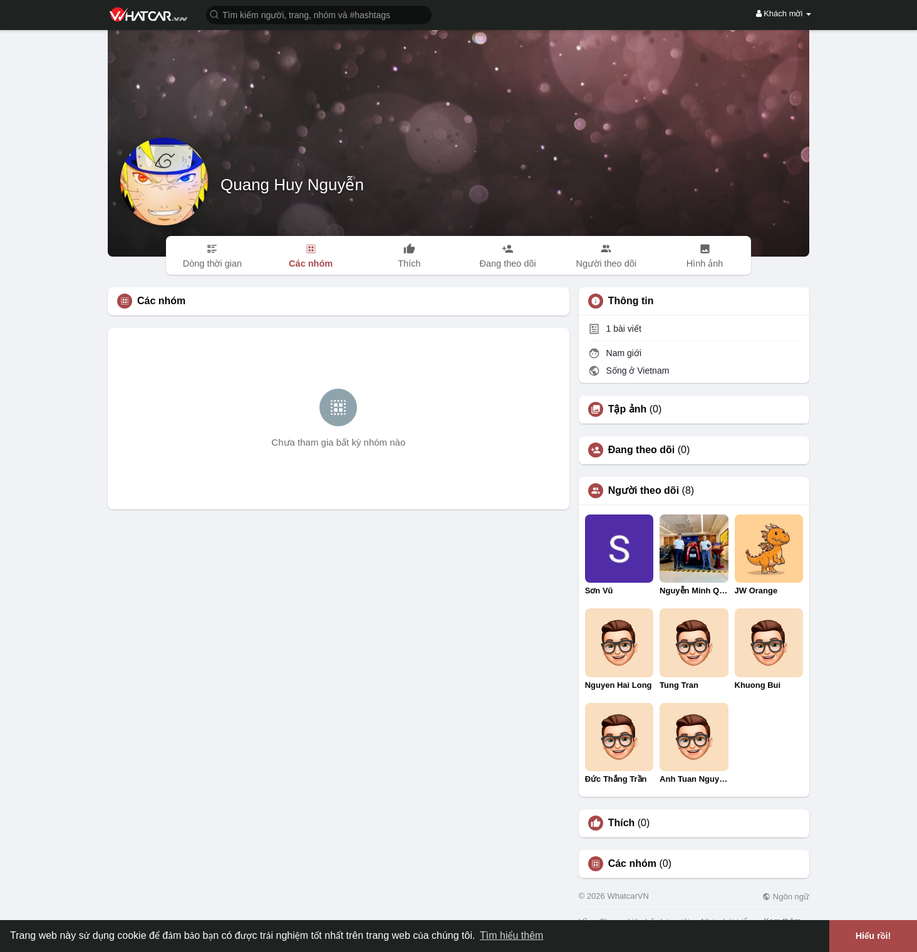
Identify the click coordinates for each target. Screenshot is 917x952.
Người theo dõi (643, 491)
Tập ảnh (627, 409)
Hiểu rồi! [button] (873, 936)
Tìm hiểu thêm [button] (511, 935)
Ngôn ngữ (785, 897)
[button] (319, 14)
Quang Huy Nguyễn (292, 184)
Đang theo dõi (641, 450)
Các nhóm (632, 864)
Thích (621, 823)
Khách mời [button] (783, 13)
